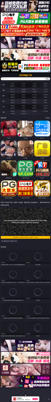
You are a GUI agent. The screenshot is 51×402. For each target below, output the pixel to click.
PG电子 (12, 83)
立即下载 (35, 399)
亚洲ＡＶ (13, 89)
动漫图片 (45, 100)
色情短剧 (24, 113)
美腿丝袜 (13, 102)
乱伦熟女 (34, 97)
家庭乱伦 (24, 105)
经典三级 (24, 97)
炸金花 (23, 86)
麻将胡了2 (12, 86)
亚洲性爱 (13, 94)
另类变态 (45, 97)
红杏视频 (13, 113)
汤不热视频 (45, 111)
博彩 (3, 85)
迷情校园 (13, 108)
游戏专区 (45, 83)
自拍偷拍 (24, 89)
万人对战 (34, 83)
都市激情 (13, 105)
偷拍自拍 (24, 94)
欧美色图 (34, 100)
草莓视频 (34, 111)
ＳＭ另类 (45, 91)
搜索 (47, 78)
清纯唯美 (24, 102)
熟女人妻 (13, 91)
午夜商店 (24, 111)
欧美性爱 (45, 94)
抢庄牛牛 (45, 86)
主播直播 (34, 91)
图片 (3, 101)
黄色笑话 (34, 108)
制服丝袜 (13, 97)
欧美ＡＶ (34, 89)
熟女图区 (34, 102)
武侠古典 (45, 105)
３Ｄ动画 (45, 89)
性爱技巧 (45, 108)
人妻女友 (34, 105)
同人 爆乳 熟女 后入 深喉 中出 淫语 (9, 241)
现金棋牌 (34, 86)
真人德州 (24, 83)
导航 (3, 112)
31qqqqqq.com (25, 75)
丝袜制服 (24, 91)
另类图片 (45, 102)
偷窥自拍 (13, 100)
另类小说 (24, 108)
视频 (3, 90)
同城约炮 (13, 111)
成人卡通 (34, 94)
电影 (3, 95)
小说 (3, 106)
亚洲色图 (24, 100)
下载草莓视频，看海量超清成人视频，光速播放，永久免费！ (31, 237)
